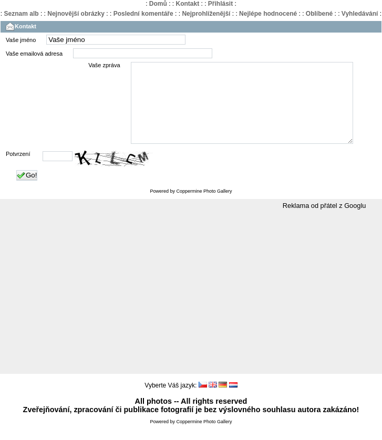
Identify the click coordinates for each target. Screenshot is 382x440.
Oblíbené (319, 13)
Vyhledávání (360, 13)
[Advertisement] (191, 308)
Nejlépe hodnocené (268, 13)
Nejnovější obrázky (76, 13)
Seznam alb (21, 13)
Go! (27, 191)
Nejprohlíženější (206, 13)
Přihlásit (220, 3)
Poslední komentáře (143, 13)
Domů (158, 3)
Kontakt (187, 3)
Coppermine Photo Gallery (204, 206)
